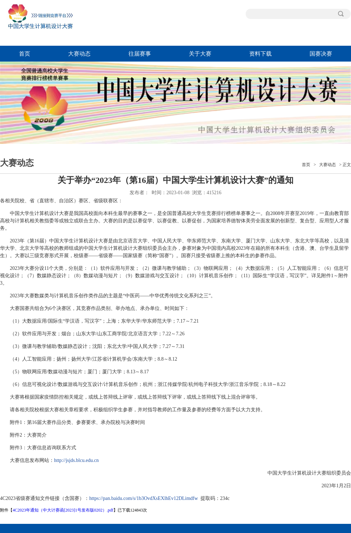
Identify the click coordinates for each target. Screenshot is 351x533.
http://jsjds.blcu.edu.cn (76, 460)
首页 (24, 54)
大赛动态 (79, 54)
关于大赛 (200, 54)
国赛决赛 (321, 54)
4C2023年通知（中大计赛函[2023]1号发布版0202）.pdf (63, 510)
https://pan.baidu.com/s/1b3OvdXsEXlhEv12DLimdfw (143, 498)
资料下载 (260, 54)
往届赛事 (139, 54)
